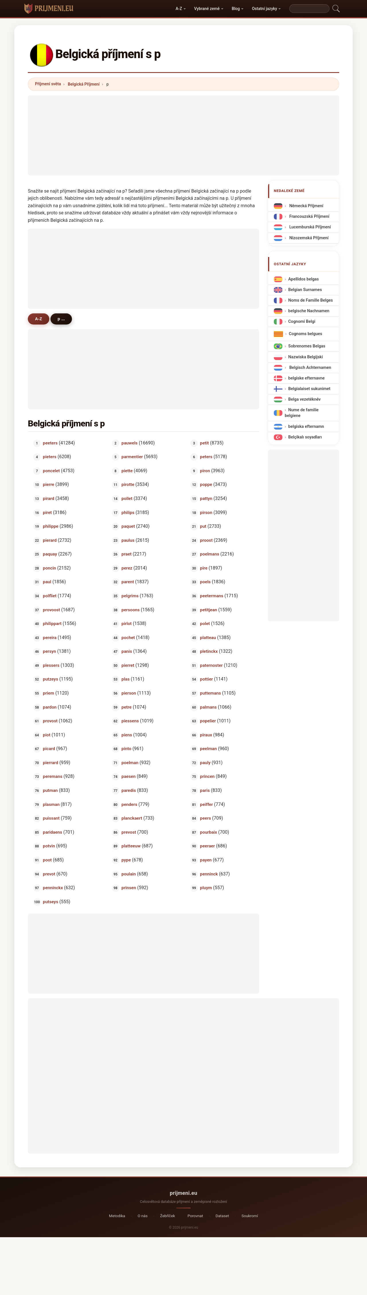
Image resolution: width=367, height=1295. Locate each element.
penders (129, 804)
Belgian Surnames (305, 289)
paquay (50, 554)
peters (206, 456)
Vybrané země (207, 8)
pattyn (206, 498)
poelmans (209, 554)
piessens (130, 720)
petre (127, 706)
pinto (126, 748)
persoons (131, 609)
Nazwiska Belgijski (305, 356)
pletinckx (209, 651)
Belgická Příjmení (84, 84)
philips (128, 512)
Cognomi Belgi (301, 321)
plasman (51, 804)
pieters (49, 456)
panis (127, 651)
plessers (51, 665)
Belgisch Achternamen (309, 367)
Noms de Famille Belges (310, 300)
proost (206, 540)
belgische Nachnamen (308, 311)
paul (47, 581)
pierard (50, 540)
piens (127, 734)
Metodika (117, 1215)
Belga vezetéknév (304, 399)
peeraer (207, 846)
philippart (52, 623)
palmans (208, 706)
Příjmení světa (48, 84)
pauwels (130, 442)
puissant (51, 818)
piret (47, 512)
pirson (206, 512)
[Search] (309, 8)
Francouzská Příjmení (308, 216)
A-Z (178, 8)
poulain (129, 873)
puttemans (210, 693)
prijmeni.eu (183, 1193)
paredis (129, 790)
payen (206, 860)
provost (50, 720)
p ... (61, 319)
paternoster (211, 665)
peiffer (206, 804)
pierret (128, 665)
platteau (208, 637)
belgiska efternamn (306, 426)
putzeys (50, 679)
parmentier (132, 456)
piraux (206, 734)
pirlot (127, 623)
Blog (236, 8)
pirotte (128, 484)
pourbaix (208, 832)
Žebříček (167, 1215)
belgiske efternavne (306, 378)
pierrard (50, 762)
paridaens (52, 832)
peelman (208, 748)
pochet (128, 637)
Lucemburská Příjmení (309, 227)
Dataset (222, 1215)
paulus (128, 540)
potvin (49, 846)
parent (128, 581)
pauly (205, 762)
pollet (127, 498)
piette (127, 470)
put (203, 526)
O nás (143, 1215)
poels (205, 581)
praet (127, 554)
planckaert (132, 818)
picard (49, 748)
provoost (51, 609)
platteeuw (131, 846)
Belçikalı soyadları (305, 436)
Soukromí (249, 1215)
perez (127, 567)
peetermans (211, 595)
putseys (50, 901)
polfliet (49, 595)
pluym (206, 887)
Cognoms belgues (305, 333)
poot (47, 860)
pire (204, 567)
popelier (208, 720)
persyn (49, 651)
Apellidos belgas (303, 278)
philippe (50, 526)
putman (50, 790)
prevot (49, 873)
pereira (50, 637)
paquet (128, 526)
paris (205, 790)
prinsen (129, 887)
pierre (48, 484)
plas (126, 679)
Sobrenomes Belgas (306, 346)
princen (207, 776)
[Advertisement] (183, 135)
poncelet (51, 470)
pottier (206, 679)
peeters (50, 442)
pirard (48, 498)
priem (48, 693)
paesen (129, 776)
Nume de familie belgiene (302, 413)
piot (46, 734)
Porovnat (195, 1215)
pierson (129, 693)
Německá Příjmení (305, 205)
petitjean (208, 609)
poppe (206, 484)
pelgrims (130, 595)
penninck (209, 873)
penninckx (53, 887)
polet (205, 623)
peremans (53, 776)
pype (126, 860)
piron (205, 470)
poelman (130, 762)
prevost (129, 832)
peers (205, 818)
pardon (50, 706)
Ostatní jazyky (264, 8)
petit (204, 442)
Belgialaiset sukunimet (309, 388)
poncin (49, 567)
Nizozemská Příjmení (308, 237)
